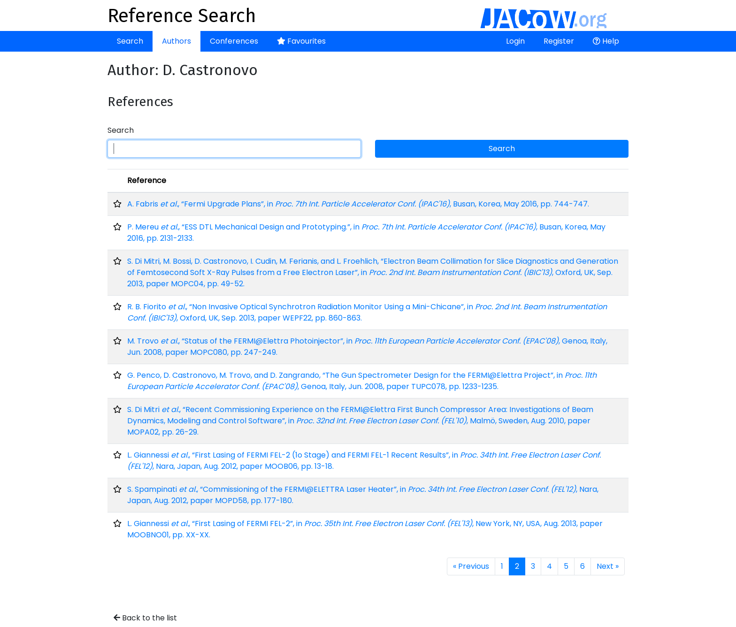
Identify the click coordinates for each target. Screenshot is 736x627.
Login (515, 41)
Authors (176, 41)
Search (130, 41)
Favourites (301, 41)
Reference (146, 180)
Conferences (234, 41)
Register (559, 41)
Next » (608, 566)
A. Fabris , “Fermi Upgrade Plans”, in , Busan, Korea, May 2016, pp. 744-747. (358, 204)
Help (606, 41)
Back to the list (145, 617)
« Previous (471, 566)
